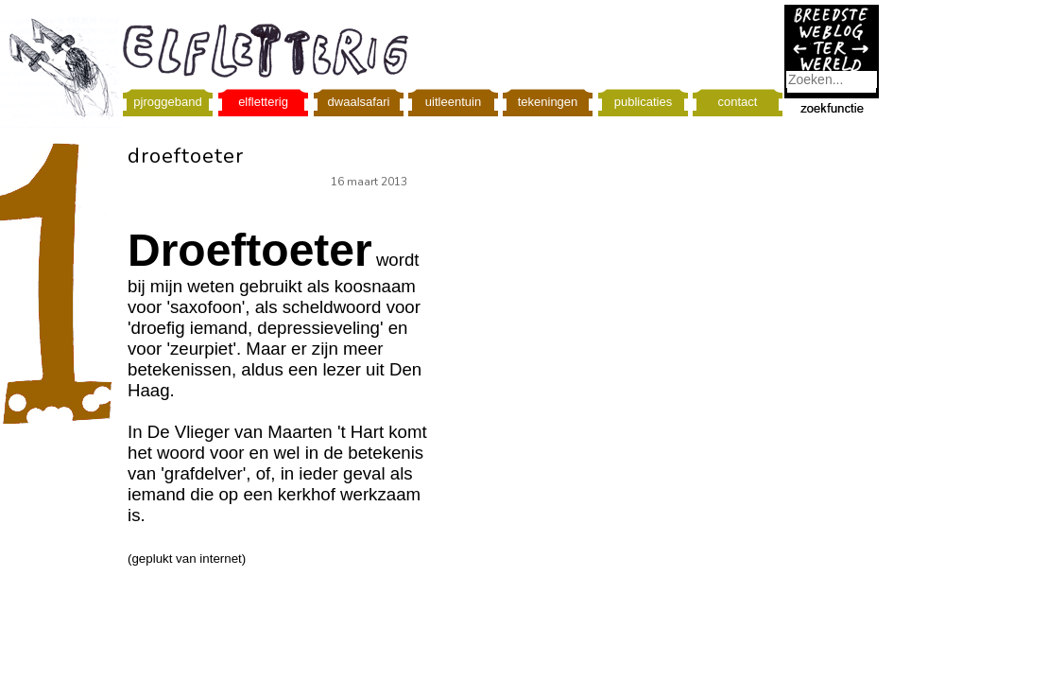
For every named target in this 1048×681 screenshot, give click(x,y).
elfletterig (263, 102)
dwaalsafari (359, 102)
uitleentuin (453, 102)
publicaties (643, 102)
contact (738, 102)
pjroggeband (167, 102)
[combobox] (831, 79)
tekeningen (548, 102)
